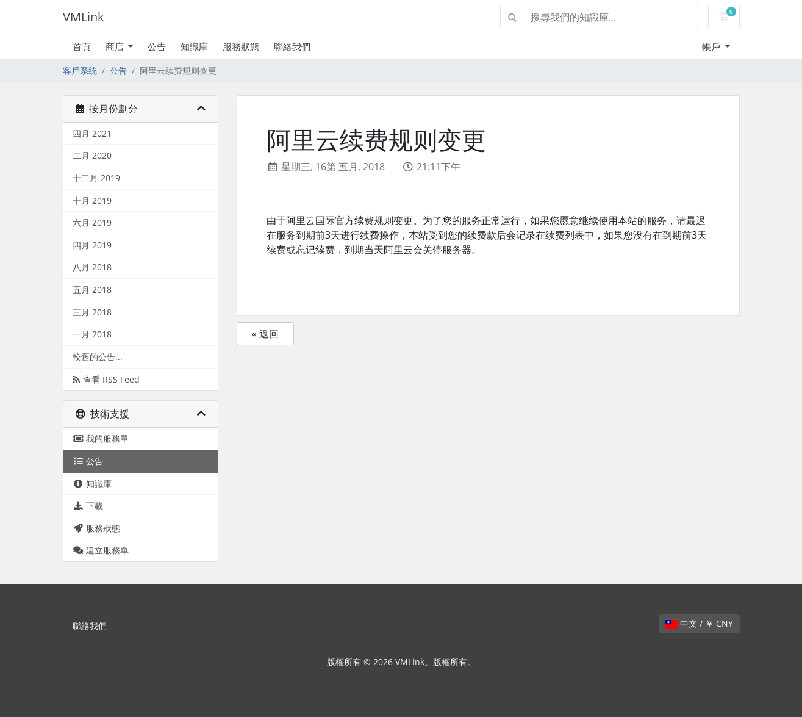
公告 (157, 46)
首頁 (82, 46)
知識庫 (194, 46)
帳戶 (712, 46)
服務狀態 (241, 46)
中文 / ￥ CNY (699, 623)
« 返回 (265, 333)
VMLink (83, 17)
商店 (116, 46)
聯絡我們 (292, 46)
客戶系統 (80, 70)
